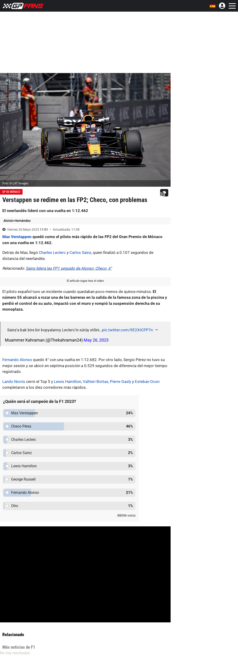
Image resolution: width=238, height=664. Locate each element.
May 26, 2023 (96, 340)
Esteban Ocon (147, 381)
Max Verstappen (17, 236)
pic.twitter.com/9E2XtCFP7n (127, 330)
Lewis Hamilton (67, 381)
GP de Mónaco (11, 191)
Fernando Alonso (17, 359)
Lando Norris (13, 381)
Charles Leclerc (52, 252)
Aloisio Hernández (17, 220)
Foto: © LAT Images (15, 183)
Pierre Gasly (120, 381)
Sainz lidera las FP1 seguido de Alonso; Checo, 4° (69, 268)
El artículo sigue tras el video (85, 280)
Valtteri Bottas (95, 381)
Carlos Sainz (80, 252)
